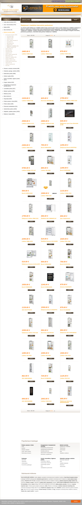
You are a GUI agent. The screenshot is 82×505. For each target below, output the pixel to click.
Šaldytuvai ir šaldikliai (65, 446)
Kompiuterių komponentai (47, 447)
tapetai (54, 482)
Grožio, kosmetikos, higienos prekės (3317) (12, 79)
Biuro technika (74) (8, 29)
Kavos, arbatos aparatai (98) (11, 54)
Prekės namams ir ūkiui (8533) (10, 101)
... (53, 35)
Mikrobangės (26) (10, 43)
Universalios (25, 463)
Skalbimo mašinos (64, 453)
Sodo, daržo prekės (26, 451)
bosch (33, 484)
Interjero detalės (25, 449)
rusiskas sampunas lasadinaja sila (66, 486)
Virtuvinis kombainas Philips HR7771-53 (30, 487)
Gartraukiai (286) (10, 36)
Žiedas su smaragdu (53, 486)
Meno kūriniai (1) (7, 96)
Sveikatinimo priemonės (46, 467)
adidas (29, 484)
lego (22, 489)
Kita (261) (7, 65)
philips (22, 480)
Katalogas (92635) (7, 19)
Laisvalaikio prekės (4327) (9, 88)
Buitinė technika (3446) (9, 32)
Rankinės (62, 464)
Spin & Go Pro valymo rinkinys (31, 489)
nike (55, 487)
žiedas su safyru (30, 482)
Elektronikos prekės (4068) (10, 73)
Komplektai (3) (10, 41)
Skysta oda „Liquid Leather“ (27, 491)
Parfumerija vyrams (45, 464)
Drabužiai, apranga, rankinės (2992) (12, 71)
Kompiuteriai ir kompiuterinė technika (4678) (10, 85)
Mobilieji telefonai (45, 451)
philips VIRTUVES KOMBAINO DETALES (45, 484)
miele (46, 486)
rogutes (36, 491)
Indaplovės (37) (9, 52)
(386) (13, 45)
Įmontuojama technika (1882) (11, 34)
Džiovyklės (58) (9, 50)
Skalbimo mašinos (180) (10, 59)
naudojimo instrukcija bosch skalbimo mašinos (53, 477)
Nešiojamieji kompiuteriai (47, 449)
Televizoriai (62, 448)
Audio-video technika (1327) (10, 22)
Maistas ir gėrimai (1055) (9, 91)
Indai (23, 446)
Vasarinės (24, 461)
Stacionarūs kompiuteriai (46, 452)
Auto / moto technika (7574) (10, 24)
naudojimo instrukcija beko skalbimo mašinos (66, 489)
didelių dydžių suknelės (61, 484)
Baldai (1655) (7, 27)
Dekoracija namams (26, 453)
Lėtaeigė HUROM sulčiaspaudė (28, 479)
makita (35, 477)
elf (52, 489)
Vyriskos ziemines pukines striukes (69, 487)
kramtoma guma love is (42, 479)
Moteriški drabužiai (64, 459)
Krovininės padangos (27, 464)
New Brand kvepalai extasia (70, 477)
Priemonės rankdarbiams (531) (10, 106)
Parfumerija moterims (46, 462)
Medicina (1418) (7, 93)
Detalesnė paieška (35, 21)
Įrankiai (23, 448)
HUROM (59, 487)
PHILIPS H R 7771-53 (30, 480)
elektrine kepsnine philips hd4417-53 (68, 480)
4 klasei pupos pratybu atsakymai (36, 486)
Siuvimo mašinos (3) (10, 58)
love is (39, 477)
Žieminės (24, 459)
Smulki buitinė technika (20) (11, 61)
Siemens (69, 484)
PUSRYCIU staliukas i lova (47, 487)
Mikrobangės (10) (9, 55)
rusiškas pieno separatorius (45, 482)
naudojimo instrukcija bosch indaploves (57, 479)
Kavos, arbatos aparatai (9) (12, 40)
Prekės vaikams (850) (8, 103)
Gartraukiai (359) (9, 51)
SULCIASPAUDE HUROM (27, 477)
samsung (23, 482)
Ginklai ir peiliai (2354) (9, 76)
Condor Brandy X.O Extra (45, 489)
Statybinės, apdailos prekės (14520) (12, 111)
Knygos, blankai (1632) (9, 82)
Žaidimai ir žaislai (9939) (9, 114)
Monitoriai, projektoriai (46, 454)
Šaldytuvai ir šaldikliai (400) (11, 57)
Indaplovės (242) (10, 37)
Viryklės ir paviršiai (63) (10, 64)
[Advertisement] (50, 71)
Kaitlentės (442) (10, 39)
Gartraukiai (62, 449)
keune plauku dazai (72, 479)
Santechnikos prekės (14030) (10, 109)
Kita (61, 451)
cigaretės (36, 482)
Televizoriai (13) (9, 62)
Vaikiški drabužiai (64, 463)
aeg (54, 489)
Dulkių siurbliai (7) (9, 48)
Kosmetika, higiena (45, 461)
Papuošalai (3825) (8, 98)
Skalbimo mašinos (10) (11, 47)
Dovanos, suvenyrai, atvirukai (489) (11, 68)
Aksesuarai (62, 466)
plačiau (31, 56)
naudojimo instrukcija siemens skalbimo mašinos (47, 480)
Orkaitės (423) (10, 44)
